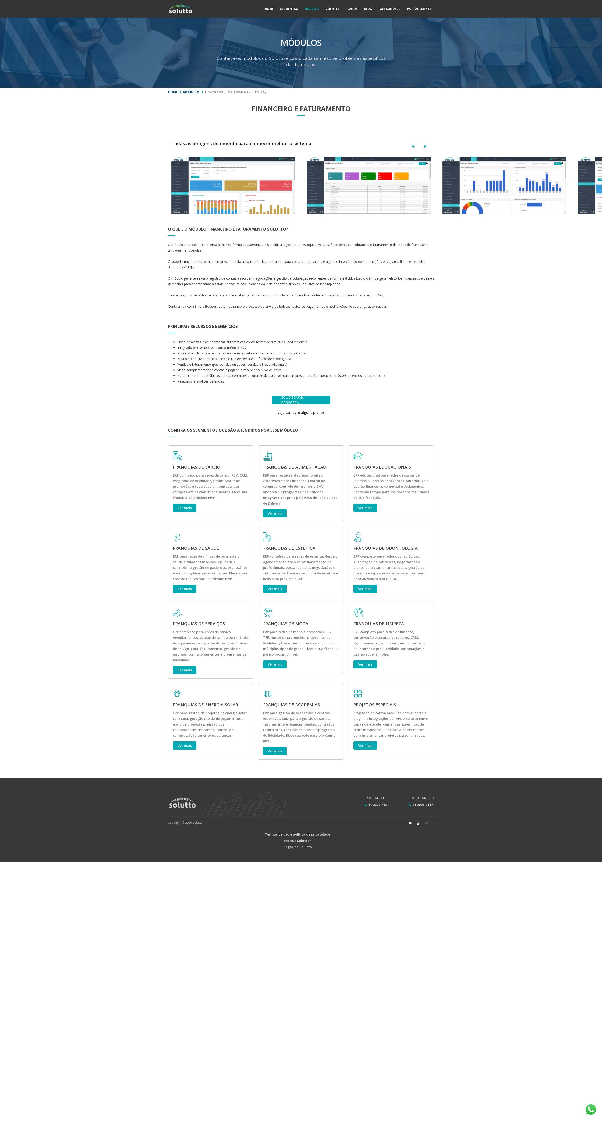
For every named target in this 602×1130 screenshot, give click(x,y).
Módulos (311, 9)
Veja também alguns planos (301, 412)
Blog (368, 9)
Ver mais (185, 507)
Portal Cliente (419, 9)
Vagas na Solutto (297, 847)
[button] (413, 146)
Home (269, 9)
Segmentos (289, 9)
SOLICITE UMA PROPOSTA (292, 400)
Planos (351, 9)
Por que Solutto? (297, 840)
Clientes (332, 9)
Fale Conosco (389, 9)
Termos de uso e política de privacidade (297, 834)
